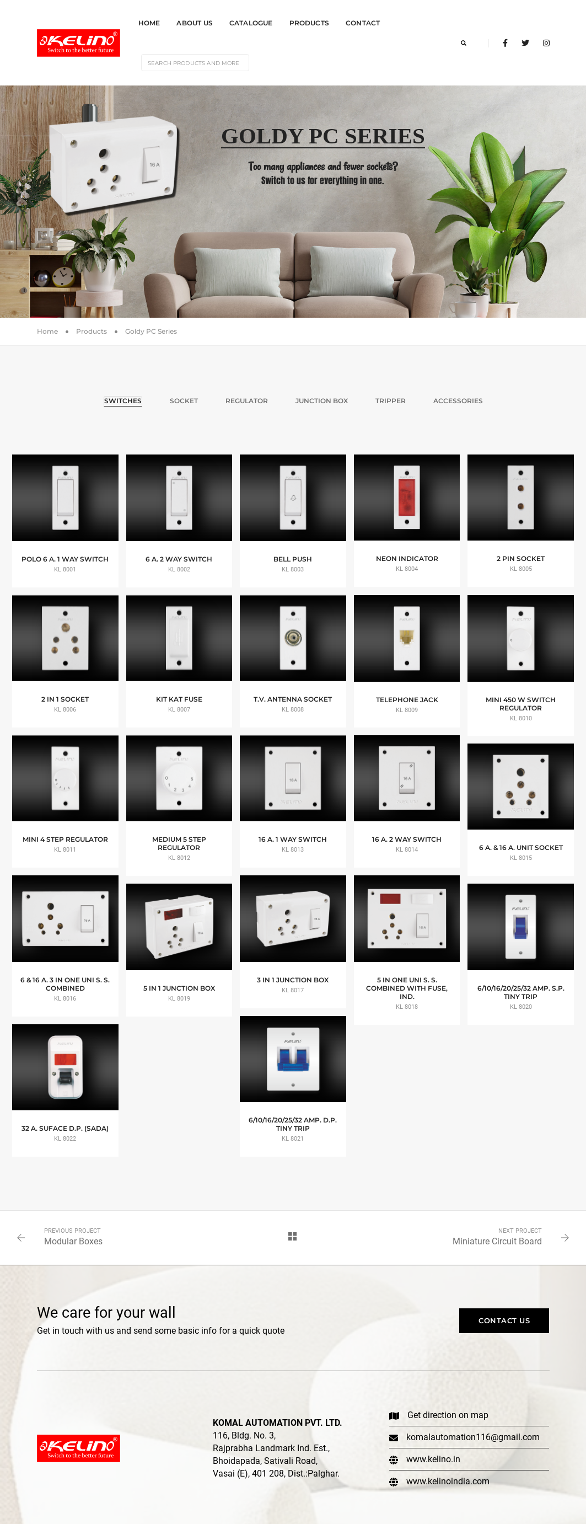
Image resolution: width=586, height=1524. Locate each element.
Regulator (246, 394)
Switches (123, 394)
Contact (363, 19)
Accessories (458, 394)
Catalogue (251, 19)
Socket (184, 394)
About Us (194, 19)
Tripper (390, 394)
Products (309, 19)
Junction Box (321, 394)
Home (149, 19)
